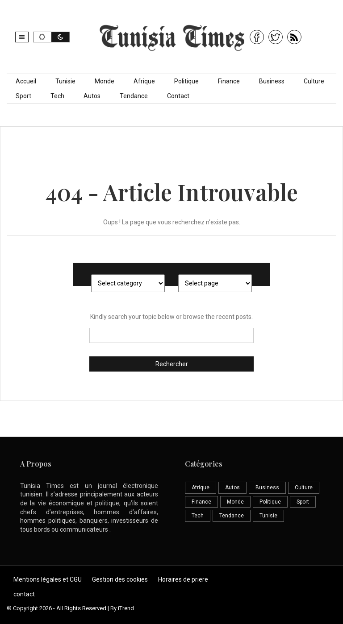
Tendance (134, 95)
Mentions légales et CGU (47, 579)
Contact (178, 95)
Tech (57, 95)
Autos (92, 95)
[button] (22, 37)
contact (24, 594)
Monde (104, 81)
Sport (23, 95)
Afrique (144, 81)
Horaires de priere (183, 579)
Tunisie (65, 81)
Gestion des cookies (120, 579)
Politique (186, 81)
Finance (229, 81)
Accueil (26, 81)
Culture (314, 81)
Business (271, 81)
